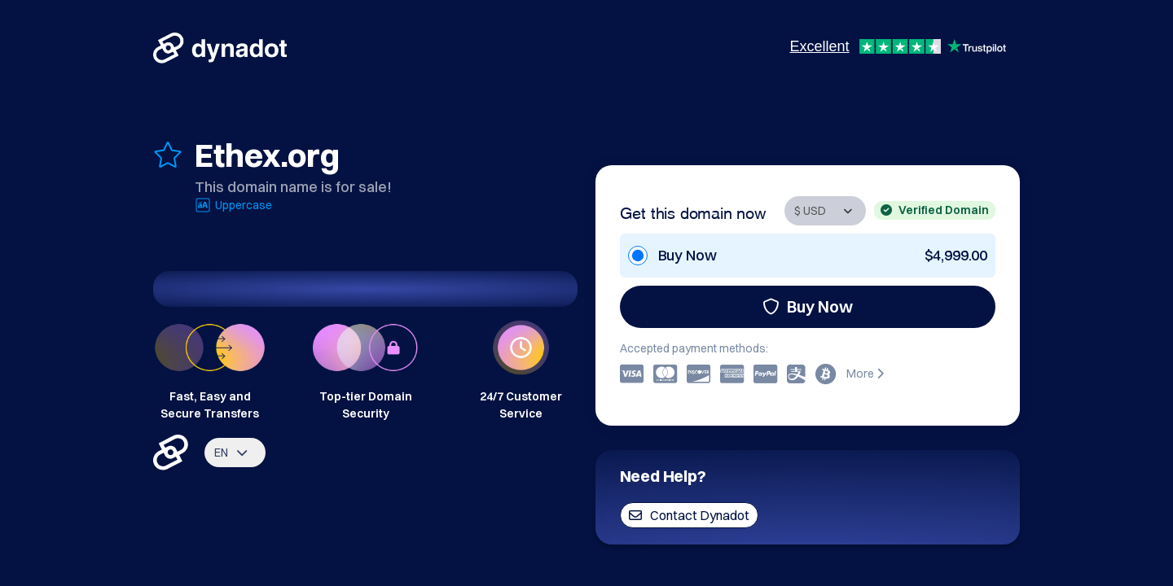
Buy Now (807, 306)
